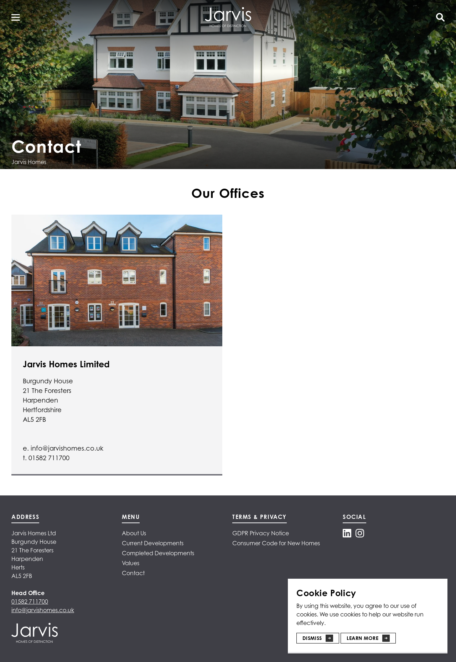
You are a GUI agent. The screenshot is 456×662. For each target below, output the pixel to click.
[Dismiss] (317, 635)
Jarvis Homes (28, 162)
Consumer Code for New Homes (276, 543)
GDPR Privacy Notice (260, 533)
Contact (133, 573)
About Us (134, 533)
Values (130, 563)
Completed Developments (158, 553)
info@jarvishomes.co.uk (42, 610)
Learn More (362, 638)
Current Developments (152, 543)
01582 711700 (29, 601)
